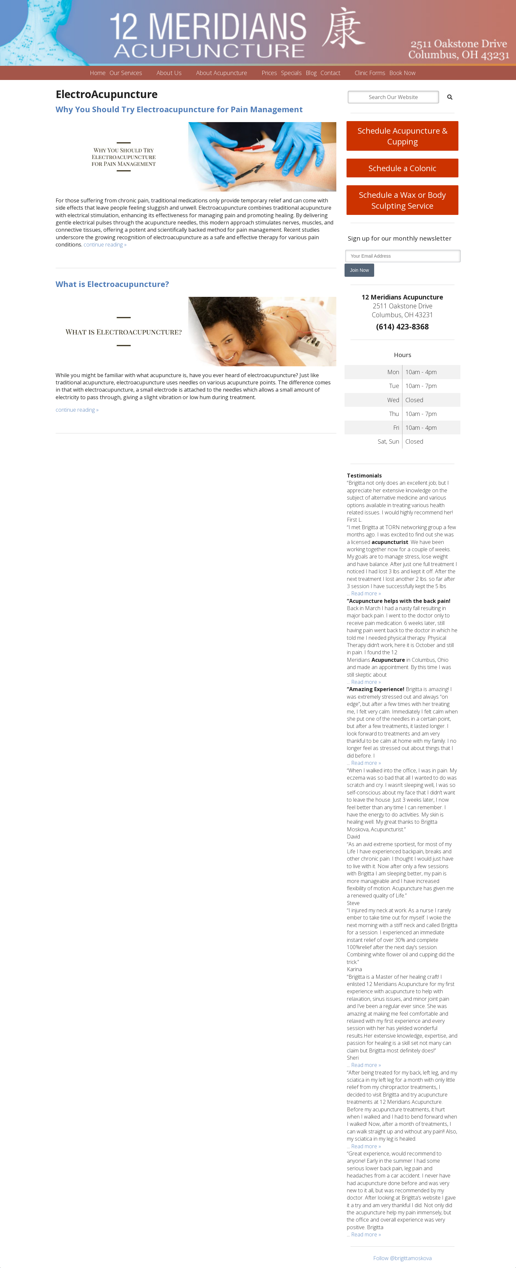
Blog (311, 73)
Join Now (359, 270)
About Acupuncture (221, 73)
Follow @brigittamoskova (402, 1258)
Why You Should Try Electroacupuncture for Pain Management (179, 109)
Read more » (366, 593)
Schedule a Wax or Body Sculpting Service (402, 200)
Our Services (126, 73)
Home (98, 73)
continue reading (105, 244)
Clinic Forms (370, 73)
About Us (169, 73)
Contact (330, 73)
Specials (291, 73)
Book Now (402, 73)
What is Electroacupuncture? (112, 283)
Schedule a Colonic (402, 168)
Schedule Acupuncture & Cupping (403, 136)
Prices (269, 73)
